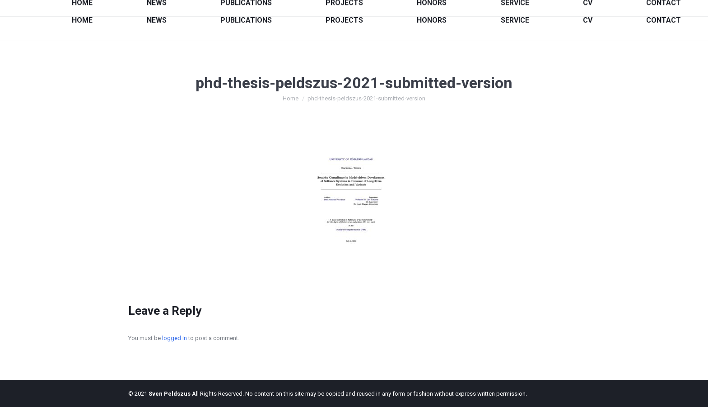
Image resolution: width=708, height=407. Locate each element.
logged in (174, 338)
